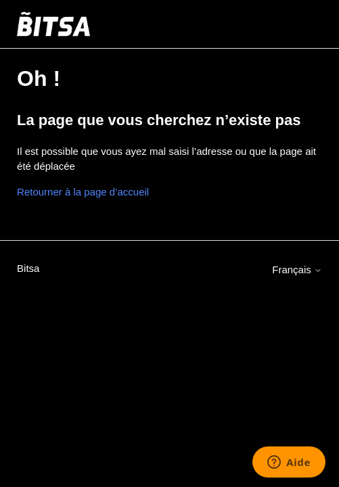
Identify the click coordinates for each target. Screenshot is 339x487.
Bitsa (28, 268)
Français (297, 269)
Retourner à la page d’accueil (83, 192)
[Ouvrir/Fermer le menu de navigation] (298, 24)
